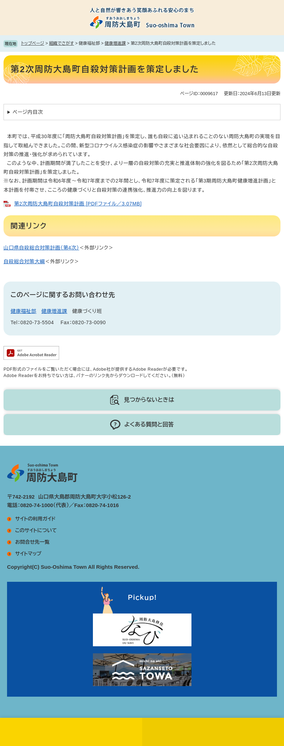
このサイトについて (36, 530)
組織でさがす (61, 43)
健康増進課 (115, 43)
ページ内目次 (28, 112)
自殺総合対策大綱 (24, 261)
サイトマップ (28, 553)
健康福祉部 (24, 311)
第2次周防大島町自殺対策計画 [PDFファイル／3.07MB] (78, 203)
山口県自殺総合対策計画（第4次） (41, 248)
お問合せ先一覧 (32, 542)
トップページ (32, 43)
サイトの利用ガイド (35, 519)
